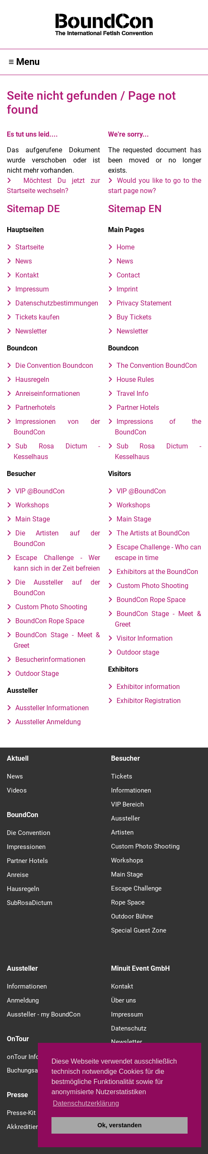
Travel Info (132, 393)
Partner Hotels (138, 407)
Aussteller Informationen (52, 708)
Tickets (121, 776)
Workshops (32, 505)
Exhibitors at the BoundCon (157, 572)
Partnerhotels (35, 407)
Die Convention (28, 833)
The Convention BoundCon (157, 365)
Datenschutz (128, 1028)
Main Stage (32, 519)
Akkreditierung (27, 1127)
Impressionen (26, 847)
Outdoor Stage (37, 673)
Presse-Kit (21, 1113)
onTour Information (34, 1057)
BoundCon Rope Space (49, 621)
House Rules (135, 379)
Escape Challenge (136, 888)
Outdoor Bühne (132, 916)
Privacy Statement (144, 303)
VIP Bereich (127, 804)
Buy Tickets (134, 317)
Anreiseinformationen (47, 393)
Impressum (32, 289)
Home (125, 247)
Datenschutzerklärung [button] (86, 1103)
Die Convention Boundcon (54, 365)
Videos (17, 790)
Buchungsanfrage (31, 1070)
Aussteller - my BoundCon (43, 1014)
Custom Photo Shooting (51, 607)
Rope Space (128, 902)
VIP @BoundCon (40, 491)
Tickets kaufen (37, 317)
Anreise (17, 875)
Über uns (123, 1000)
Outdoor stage (138, 652)
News (23, 261)
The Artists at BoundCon (153, 533)
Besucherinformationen (50, 659)
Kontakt (27, 275)
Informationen (131, 790)
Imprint (127, 289)
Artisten (122, 832)
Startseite (29, 247)
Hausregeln (32, 379)
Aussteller (125, 818)
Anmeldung (23, 1000)
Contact (128, 275)
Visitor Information (145, 638)
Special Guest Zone (138, 930)
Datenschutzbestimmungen (56, 303)
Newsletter (31, 331)
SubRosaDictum (29, 903)
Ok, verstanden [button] (119, 1125)
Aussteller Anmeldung (48, 722)
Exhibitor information (148, 687)
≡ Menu (24, 61)
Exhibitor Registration (149, 701)
